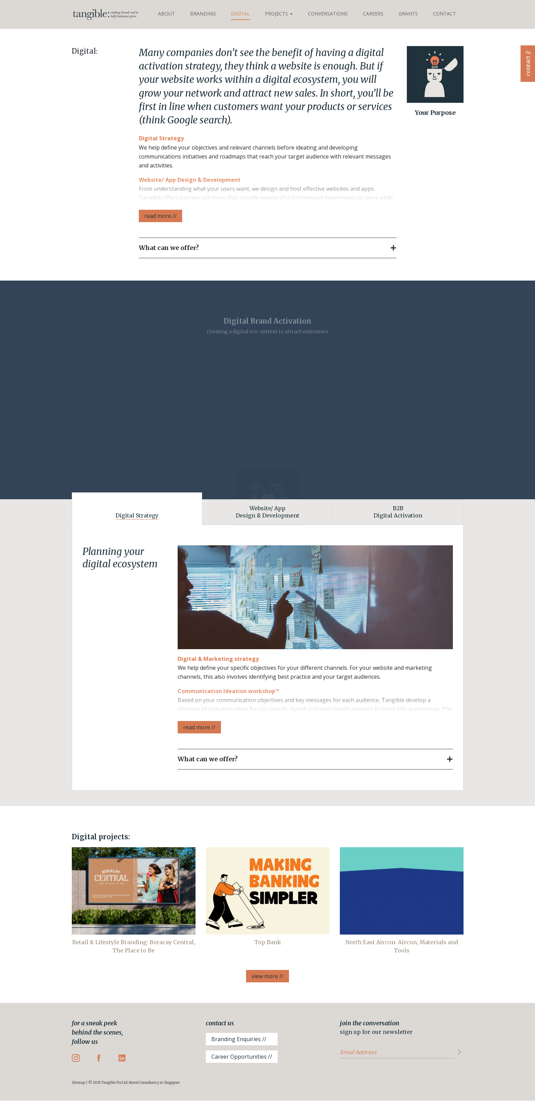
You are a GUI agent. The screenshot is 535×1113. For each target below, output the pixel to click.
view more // (267, 976)
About (166, 13)
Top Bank (267, 942)
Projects (279, 13)
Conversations (328, 13)
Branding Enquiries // (238, 1039)
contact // (527, 63)
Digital (240, 13)
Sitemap (78, 1082)
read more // (160, 216)
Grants (408, 13)
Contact (444, 13)
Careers (373, 13)
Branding (203, 13)
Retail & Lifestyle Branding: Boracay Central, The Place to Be (133, 946)
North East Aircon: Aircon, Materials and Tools (401, 946)
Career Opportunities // (241, 1056)
